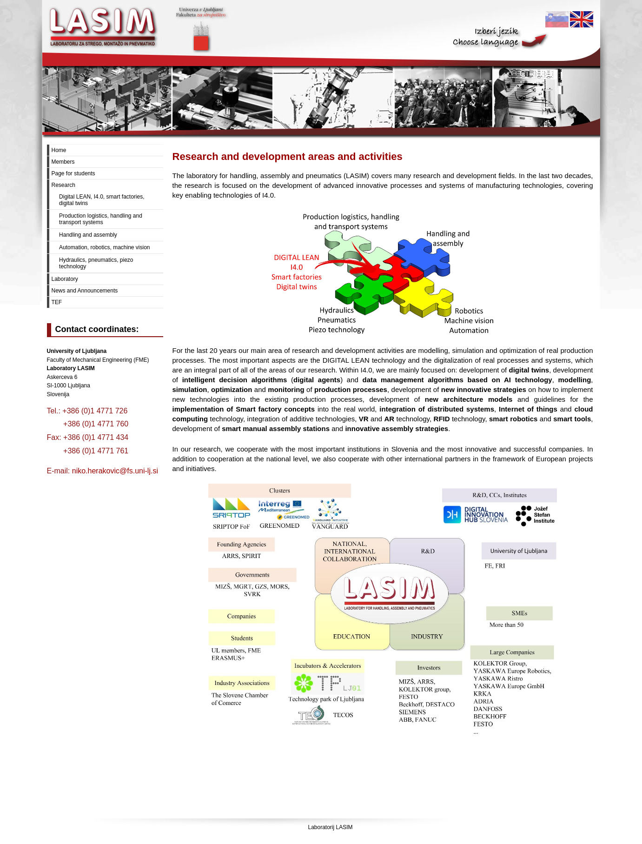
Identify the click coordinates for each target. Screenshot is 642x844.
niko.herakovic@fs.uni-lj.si (115, 471)
